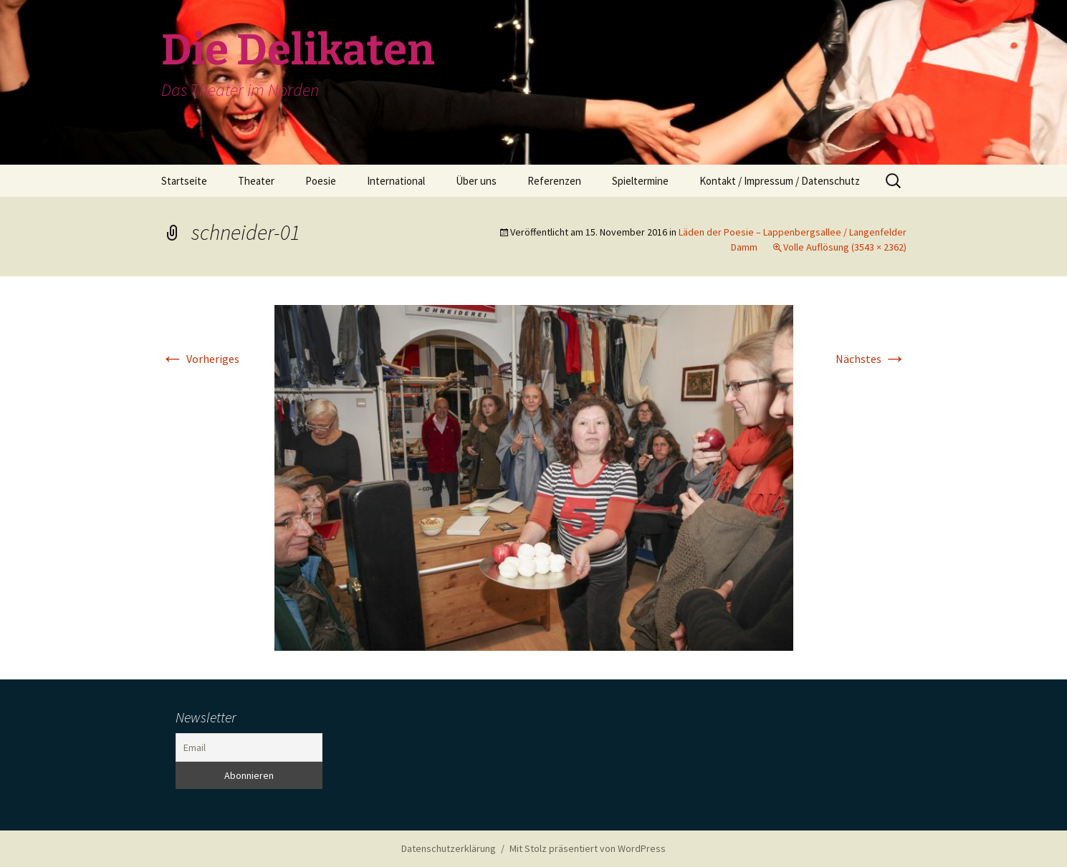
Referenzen (554, 181)
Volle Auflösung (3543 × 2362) (844, 247)
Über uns (476, 181)
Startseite (184, 181)
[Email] (249, 747)
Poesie (320, 181)
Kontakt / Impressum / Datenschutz (779, 181)
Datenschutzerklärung (448, 848)
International (396, 181)
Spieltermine (640, 181)
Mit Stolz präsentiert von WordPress (587, 848)
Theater (256, 181)
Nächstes (871, 359)
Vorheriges (200, 359)
